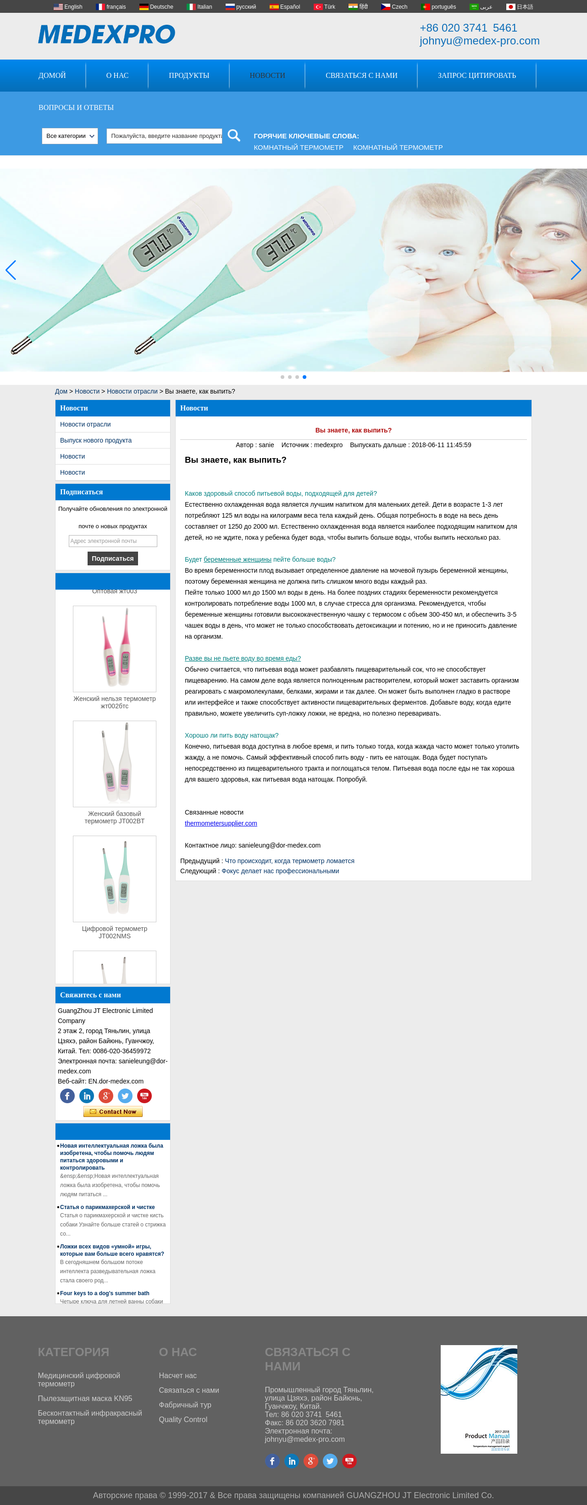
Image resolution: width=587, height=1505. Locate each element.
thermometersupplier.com (221, 823)
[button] (282, 377)
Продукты (189, 75)
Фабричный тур (185, 1405)
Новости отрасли (132, 391)
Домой (52, 75)
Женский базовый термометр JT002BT (114, 819)
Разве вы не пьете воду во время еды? (243, 658)
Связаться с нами (362, 75)
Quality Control (183, 1419)
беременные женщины (237, 559)
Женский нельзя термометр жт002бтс (114, 704)
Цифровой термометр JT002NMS (114, 934)
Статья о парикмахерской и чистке (107, 1209)
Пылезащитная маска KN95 (85, 1398)
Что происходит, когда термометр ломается (290, 861)
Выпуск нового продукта (96, 440)
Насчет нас (178, 1375)
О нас (117, 75)
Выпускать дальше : (380, 445)
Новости (268, 75)
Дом (61, 391)
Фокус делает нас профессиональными (280, 871)
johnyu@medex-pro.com (480, 40)
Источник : (298, 445)
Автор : (247, 445)
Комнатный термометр (298, 147)
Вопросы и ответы (76, 107)
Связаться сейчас (113, 1112)
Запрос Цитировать (477, 75)
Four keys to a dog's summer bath (105, 1295)
